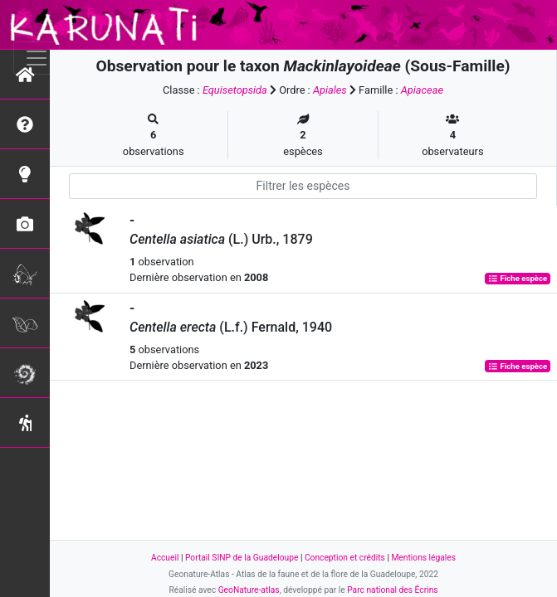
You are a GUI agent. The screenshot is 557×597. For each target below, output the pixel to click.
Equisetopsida (235, 90)
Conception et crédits (345, 557)
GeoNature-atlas (249, 590)
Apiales (330, 90)
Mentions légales (423, 557)
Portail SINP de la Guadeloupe (241, 557)
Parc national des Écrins (392, 590)
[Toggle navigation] (36, 58)
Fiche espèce (517, 278)
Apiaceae (422, 90)
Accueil (164, 557)
